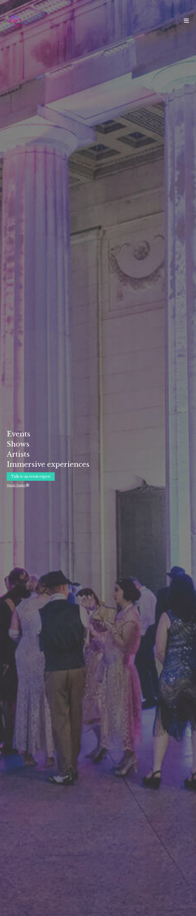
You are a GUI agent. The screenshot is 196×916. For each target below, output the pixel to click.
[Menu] (186, 21)
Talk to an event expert (30, 476)
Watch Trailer (18, 485)
